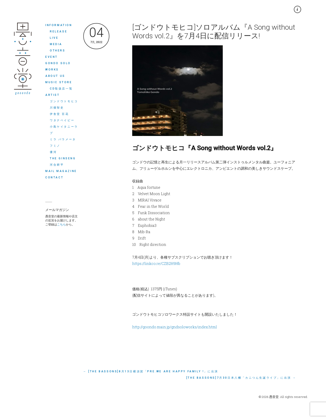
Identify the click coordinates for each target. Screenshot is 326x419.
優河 (53, 152)
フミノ (55, 145)
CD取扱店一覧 (61, 88)
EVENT (51, 56)
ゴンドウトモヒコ (64, 101)
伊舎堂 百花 (59, 114)
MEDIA (56, 44)
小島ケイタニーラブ (64, 130)
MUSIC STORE (58, 82)
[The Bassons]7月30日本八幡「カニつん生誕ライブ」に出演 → (241, 377)
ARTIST (52, 95)
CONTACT (54, 177)
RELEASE (58, 31)
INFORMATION (58, 25)
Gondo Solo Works (58, 66)
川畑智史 (57, 107)
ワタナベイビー (62, 120)
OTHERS (57, 50)
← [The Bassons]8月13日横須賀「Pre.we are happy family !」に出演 (150, 371)
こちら (61, 224)
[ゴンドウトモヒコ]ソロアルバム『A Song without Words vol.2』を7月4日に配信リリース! (213, 31)
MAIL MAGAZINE (61, 171)
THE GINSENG (63, 158)
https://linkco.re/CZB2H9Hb (156, 263)
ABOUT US (55, 76)
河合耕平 (57, 164)
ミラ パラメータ (63, 139)
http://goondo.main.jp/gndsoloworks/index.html (174, 327)
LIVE (54, 37)
